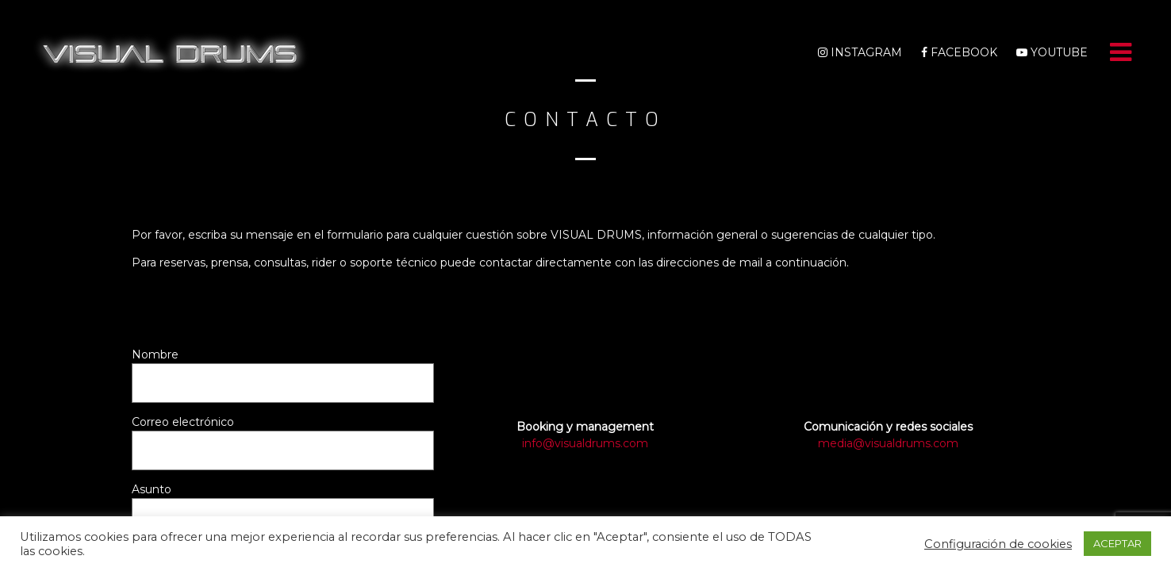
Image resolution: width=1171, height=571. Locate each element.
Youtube (1052, 52)
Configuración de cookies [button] (998, 544)
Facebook (959, 52)
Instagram (860, 52)
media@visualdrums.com (888, 443)
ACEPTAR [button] (1117, 543)
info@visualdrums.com (585, 443)
